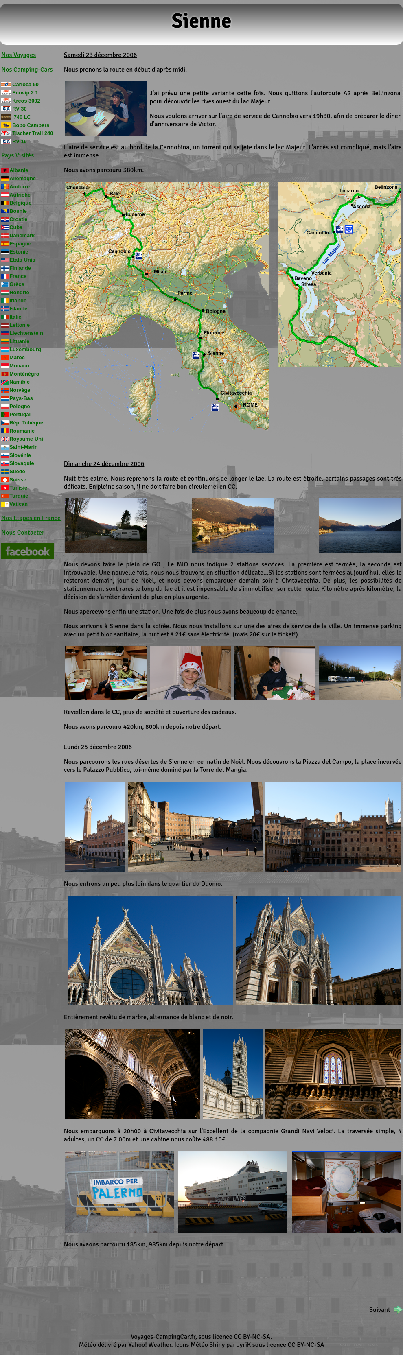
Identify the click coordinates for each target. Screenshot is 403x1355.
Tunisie (18, 488)
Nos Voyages (18, 55)
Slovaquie (21, 463)
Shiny (217, 1345)
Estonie (18, 252)
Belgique (20, 203)
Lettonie (19, 325)
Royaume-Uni (26, 439)
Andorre (19, 187)
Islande (18, 309)
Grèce (16, 284)
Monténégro (24, 374)
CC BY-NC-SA (252, 1337)
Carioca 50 (25, 84)
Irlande (17, 300)
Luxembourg (25, 349)
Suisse (17, 479)
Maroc (17, 357)
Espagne (20, 243)
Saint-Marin (23, 447)
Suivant (379, 1310)
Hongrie (19, 292)
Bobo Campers (30, 125)
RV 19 (19, 141)
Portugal (20, 414)
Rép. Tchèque (26, 423)
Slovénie (20, 455)
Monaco (19, 366)
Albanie (18, 170)
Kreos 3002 (26, 101)
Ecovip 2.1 (25, 93)
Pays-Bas (21, 398)
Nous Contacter (22, 533)
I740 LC (21, 117)
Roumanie (22, 431)
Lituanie (19, 341)
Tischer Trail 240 (32, 133)
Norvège (19, 390)
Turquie (18, 496)
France (17, 276)
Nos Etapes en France (31, 518)
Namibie (19, 382)
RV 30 (19, 109)
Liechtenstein (26, 333)
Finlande (20, 268)
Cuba (15, 227)
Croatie (18, 219)
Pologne (19, 406)
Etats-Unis (22, 260)
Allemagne (22, 178)
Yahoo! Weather (150, 1345)
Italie (15, 317)
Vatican (18, 504)
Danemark (22, 235)
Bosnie (18, 211)
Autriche (20, 195)
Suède (17, 471)
